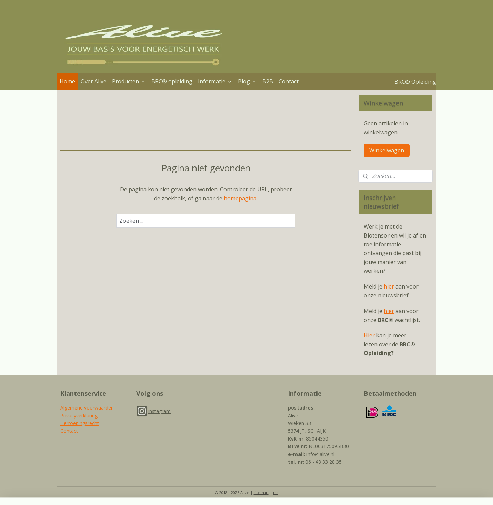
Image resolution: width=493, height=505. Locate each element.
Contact (289, 81)
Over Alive (94, 81)
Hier (369, 335)
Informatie (215, 81)
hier (389, 286)
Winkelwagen (386, 150)
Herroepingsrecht (79, 423)
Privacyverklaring (79, 415)
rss (275, 492)
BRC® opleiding (171, 81)
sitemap (261, 492)
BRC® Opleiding (415, 81)
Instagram (159, 411)
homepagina (240, 198)
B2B (267, 81)
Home (67, 81)
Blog (247, 81)
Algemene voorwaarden (87, 407)
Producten (129, 81)
